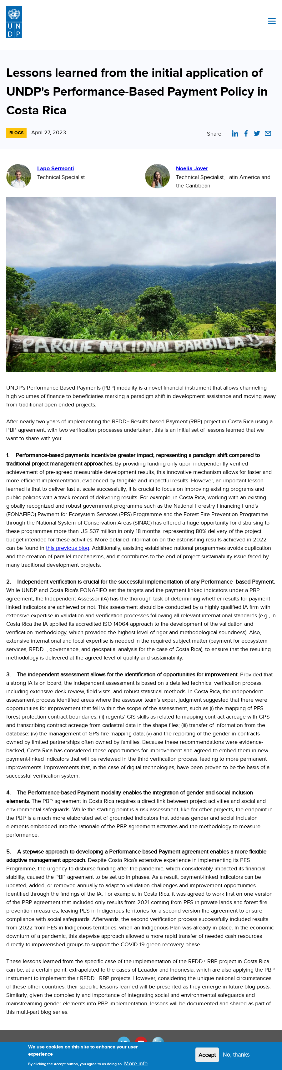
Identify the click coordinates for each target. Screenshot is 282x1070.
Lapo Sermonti (55, 168)
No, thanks (236, 1057)
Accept (207, 1057)
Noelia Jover (192, 168)
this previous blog (67, 548)
